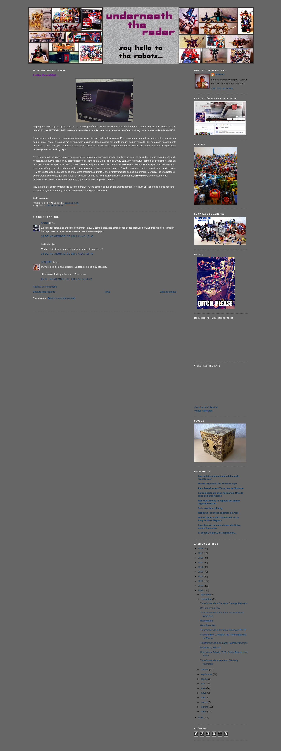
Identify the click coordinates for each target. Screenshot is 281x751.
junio (203, 688)
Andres (44, 222)
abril (203, 697)
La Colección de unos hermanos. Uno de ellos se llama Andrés (220, 494)
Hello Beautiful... (45, 75)
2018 (201, 548)
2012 (201, 576)
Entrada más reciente (44, 291)
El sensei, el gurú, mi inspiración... (217, 532)
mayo (204, 693)
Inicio (107, 291)
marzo (204, 702)
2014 (201, 567)
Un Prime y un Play (210, 608)
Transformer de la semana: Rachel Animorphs (223, 643)
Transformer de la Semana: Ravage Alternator (223, 603)
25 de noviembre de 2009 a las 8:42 (66, 279)
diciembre (206, 594)
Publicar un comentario (45, 286)
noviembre (206, 599)
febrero (205, 706)
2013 (201, 571)
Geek (60, 206)
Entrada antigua (168, 291)
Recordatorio (206, 620)
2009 (201, 590)
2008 (201, 717)
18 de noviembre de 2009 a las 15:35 (67, 236)
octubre (205, 669)
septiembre (207, 674)
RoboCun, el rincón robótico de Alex (218, 512)
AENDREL (46, 262)
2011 (201, 581)
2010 (201, 585)
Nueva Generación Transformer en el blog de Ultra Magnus (218, 519)
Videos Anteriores (203, 410)
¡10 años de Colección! (206, 407)
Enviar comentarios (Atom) (61, 298)
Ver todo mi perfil (222, 89)
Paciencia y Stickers (210, 647)
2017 (201, 553)
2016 (201, 557)
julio (203, 683)
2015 (201, 562)
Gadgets (51, 206)
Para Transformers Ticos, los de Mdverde (221, 488)
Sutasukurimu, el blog (210, 508)
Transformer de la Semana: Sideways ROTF (223, 630)
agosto (204, 679)
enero (204, 711)
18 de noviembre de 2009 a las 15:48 (67, 253)
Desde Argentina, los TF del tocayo (217, 483)
